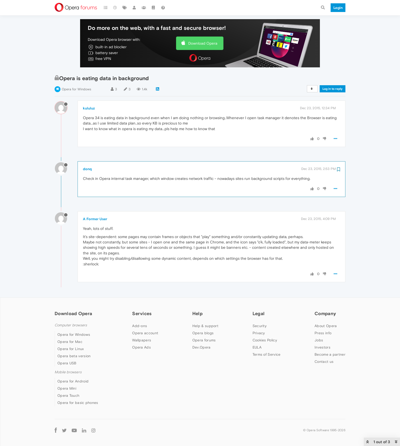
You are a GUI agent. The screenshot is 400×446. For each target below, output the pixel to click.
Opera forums (204, 340)
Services (142, 313)
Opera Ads (141, 347)
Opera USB (67, 363)
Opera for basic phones (77, 403)
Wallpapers (141, 340)
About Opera (326, 326)
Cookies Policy (265, 340)
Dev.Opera (201, 347)
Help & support (205, 326)
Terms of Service (267, 354)
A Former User (95, 219)
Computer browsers (71, 325)
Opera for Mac (69, 342)
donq (87, 169)
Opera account (145, 333)
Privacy (259, 333)
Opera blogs (203, 333)
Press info (323, 333)
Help (197, 313)
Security (260, 326)
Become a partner (330, 354)
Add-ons (139, 326)
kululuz (89, 108)
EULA (257, 347)
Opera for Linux (70, 349)
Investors (322, 347)
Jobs (319, 340)
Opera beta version (74, 356)
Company (325, 313)
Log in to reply (332, 89)
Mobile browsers (68, 372)
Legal (259, 313)
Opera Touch (68, 395)
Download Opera (202, 43)
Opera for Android (73, 381)
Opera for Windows (76, 89)
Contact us (324, 362)
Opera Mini (66, 388)
